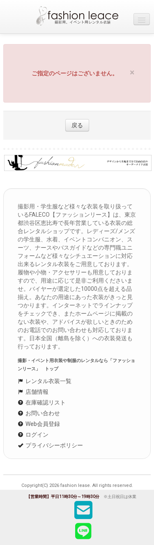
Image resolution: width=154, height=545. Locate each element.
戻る (77, 125)
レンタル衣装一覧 (44, 381)
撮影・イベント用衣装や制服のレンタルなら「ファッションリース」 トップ (76, 365)
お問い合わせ (39, 413)
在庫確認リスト (42, 402)
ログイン (33, 434)
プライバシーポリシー (50, 445)
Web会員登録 (39, 424)
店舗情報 (33, 391)
